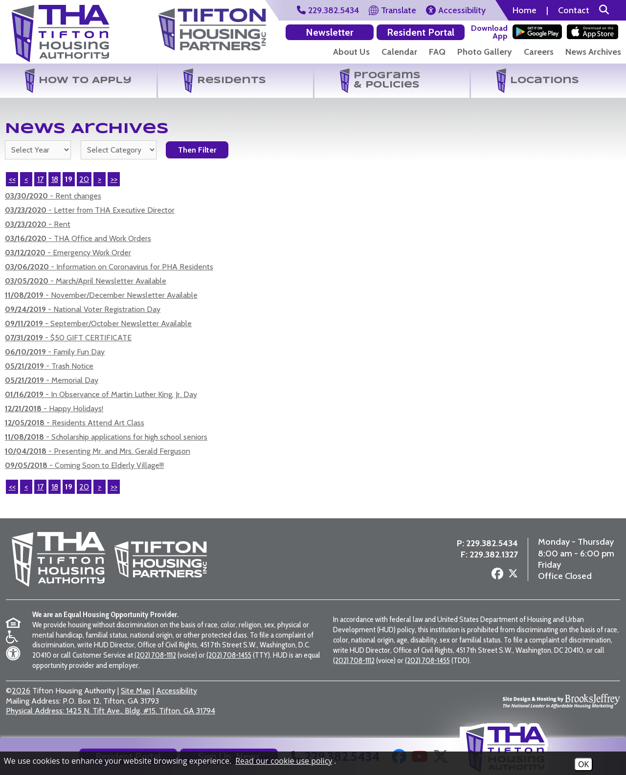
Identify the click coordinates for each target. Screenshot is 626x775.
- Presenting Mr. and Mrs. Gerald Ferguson (97, 451)
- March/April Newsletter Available (85, 281)
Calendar (399, 51)
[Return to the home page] (61, 33)
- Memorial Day (51, 380)
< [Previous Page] (26, 179)
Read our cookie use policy (283, 760)
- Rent (37, 224)
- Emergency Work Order (68, 252)
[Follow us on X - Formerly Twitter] (513, 575)
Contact (573, 10)
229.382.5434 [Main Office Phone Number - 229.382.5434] (492, 543)
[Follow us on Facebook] (497, 574)
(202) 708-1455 (228, 655)
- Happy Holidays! (54, 408)
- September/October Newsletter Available (98, 323)
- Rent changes (53, 195)
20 (84, 179)
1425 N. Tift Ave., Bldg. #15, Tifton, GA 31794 (110, 710)
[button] (604, 10)
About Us (351, 51)
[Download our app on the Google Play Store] (537, 31)
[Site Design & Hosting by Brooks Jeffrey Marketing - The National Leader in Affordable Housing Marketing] (561, 701)
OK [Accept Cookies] (583, 764)
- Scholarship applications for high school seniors (106, 437)
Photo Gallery (484, 51)
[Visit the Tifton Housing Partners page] (157, 559)
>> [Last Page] (114, 179)
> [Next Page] (99, 179)
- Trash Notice (49, 366)
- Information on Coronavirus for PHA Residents (109, 266)
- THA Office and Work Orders (78, 238)
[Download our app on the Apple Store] (592, 31)
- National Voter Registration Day (82, 309)
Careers (539, 51)
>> (114, 486)
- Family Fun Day (55, 351)
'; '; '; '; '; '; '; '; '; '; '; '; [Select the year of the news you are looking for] (38, 149)
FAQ (437, 51)
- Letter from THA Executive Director (90, 210)
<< (12, 486)
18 (54, 179)
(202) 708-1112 (155, 655)
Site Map (136, 690)
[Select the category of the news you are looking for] (118, 149)
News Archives (593, 51)
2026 (21, 690)
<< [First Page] (12, 179)
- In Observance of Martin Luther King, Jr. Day (101, 394)
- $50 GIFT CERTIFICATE (68, 337)
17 (40, 179)
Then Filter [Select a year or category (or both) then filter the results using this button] (197, 150)
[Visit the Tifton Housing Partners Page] (212, 26)
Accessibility (176, 690)
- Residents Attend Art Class (74, 422)
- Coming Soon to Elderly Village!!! (84, 465)
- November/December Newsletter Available (101, 295)
